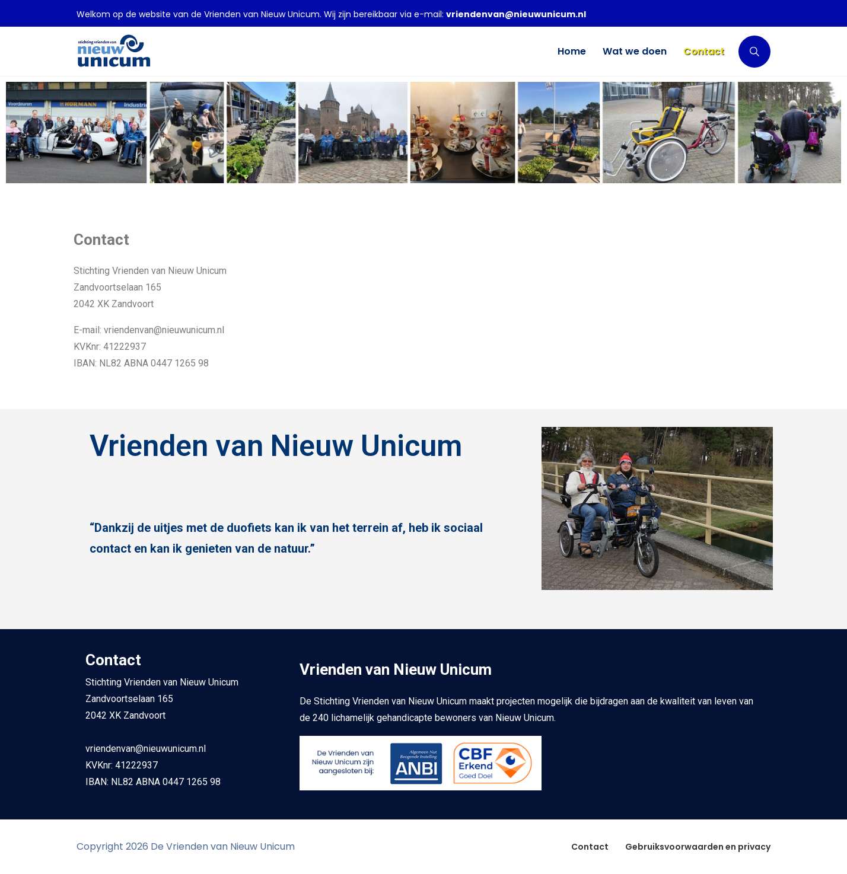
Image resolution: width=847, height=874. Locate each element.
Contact (590, 847)
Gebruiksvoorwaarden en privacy (697, 847)
